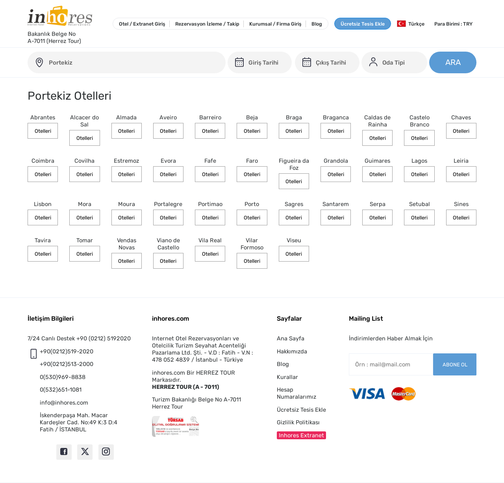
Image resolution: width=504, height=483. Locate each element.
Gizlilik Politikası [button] (298, 422)
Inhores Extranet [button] (301, 435)
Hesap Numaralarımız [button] (296, 393)
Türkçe (410, 23)
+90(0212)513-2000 (66, 364)
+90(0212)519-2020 (66, 351)
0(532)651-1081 (61, 389)
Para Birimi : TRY (453, 24)
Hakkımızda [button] (292, 351)
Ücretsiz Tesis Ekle (363, 24)
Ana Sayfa (290, 338)
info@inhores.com (64, 402)
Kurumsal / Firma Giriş (275, 24)
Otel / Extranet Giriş (142, 24)
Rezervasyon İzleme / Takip (207, 24)
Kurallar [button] (287, 377)
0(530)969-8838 (62, 377)
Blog (316, 24)
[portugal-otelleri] (127, 62)
